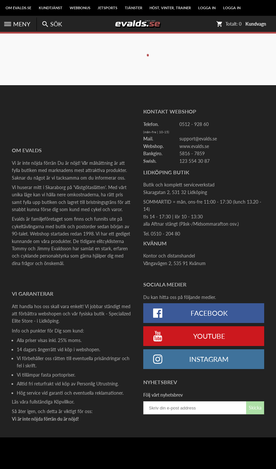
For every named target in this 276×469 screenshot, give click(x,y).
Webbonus (80, 8)
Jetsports (107, 8)
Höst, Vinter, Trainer (170, 8)
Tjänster (133, 8)
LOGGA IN (207, 8)
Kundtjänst (50, 8)
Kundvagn (255, 24)
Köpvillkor (63, 402)
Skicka (255, 407)
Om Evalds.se (18, 8)
